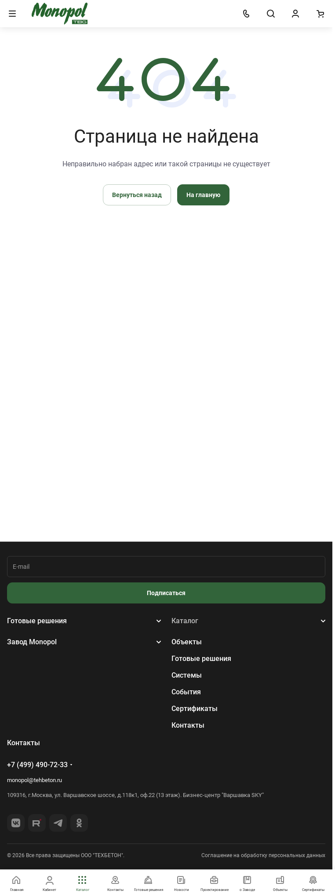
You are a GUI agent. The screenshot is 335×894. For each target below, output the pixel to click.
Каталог (184, 621)
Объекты (186, 642)
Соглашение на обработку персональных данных (263, 855)
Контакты (187, 725)
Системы (186, 675)
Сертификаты (194, 708)
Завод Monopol (32, 642)
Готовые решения (37, 621)
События (186, 692)
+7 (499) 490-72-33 (37, 765)
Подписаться (166, 592)
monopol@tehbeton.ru (34, 780)
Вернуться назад (137, 194)
